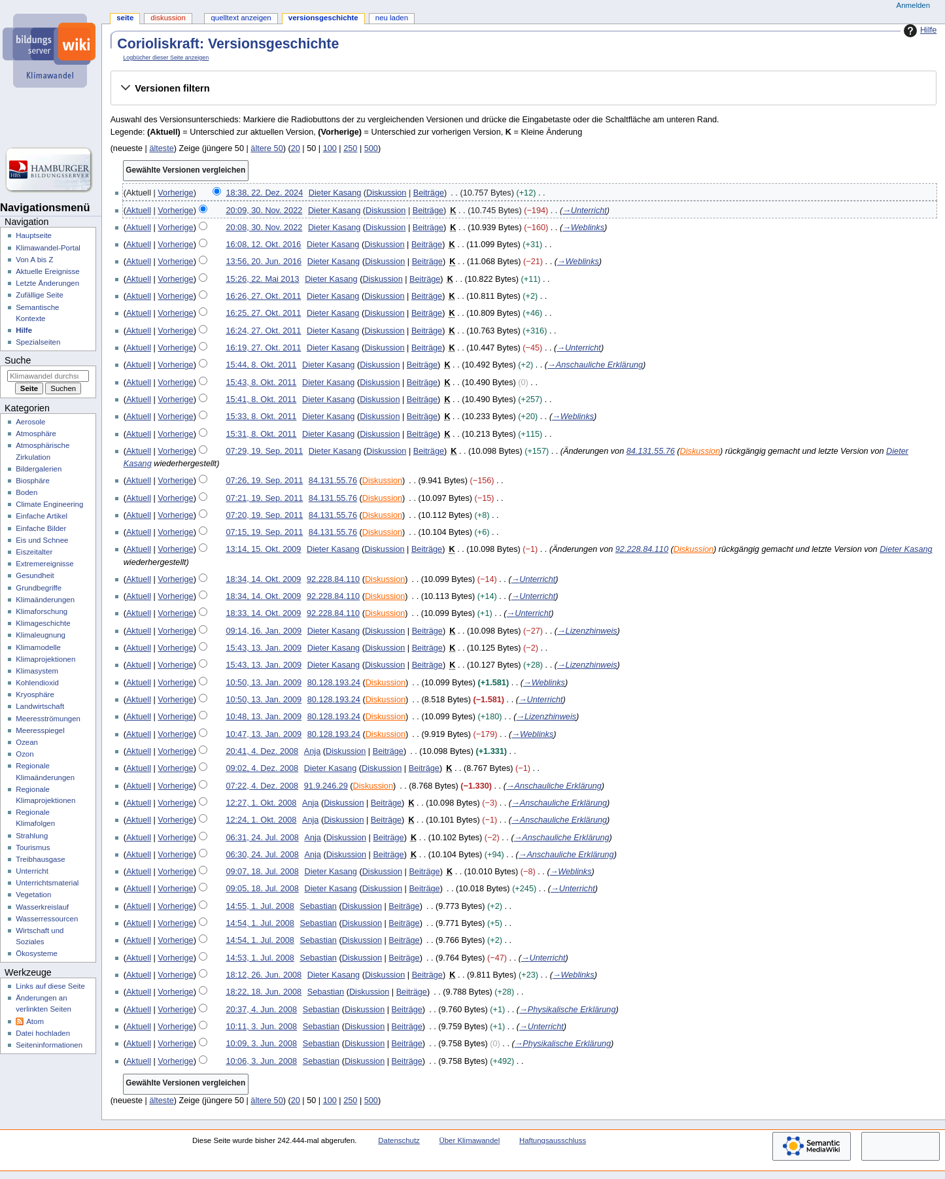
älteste (161, 148)
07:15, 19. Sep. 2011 (264, 532)
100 (330, 148)
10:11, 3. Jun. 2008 (261, 1026)
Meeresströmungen (48, 719)
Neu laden (391, 18)
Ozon (24, 754)
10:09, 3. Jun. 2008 (261, 1043)
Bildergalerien (38, 469)
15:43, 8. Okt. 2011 (261, 382)
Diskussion (386, 192)
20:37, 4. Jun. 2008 (261, 1009)
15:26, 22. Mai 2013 (262, 279)
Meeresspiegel (40, 730)
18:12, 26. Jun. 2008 (263, 975)
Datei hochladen (43, 1033)
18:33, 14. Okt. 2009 (263, 613)
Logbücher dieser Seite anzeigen (166, 57)
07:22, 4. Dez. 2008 (262, 786)
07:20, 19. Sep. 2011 (264, 515)
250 (350, 148)
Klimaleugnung (40, 635)
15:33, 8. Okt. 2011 (261, 416)
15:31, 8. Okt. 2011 (261, 434)
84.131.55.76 (651, 451)
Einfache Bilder (41, 528)
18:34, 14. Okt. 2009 (263, 579)
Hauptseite (34, 235)
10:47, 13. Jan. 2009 (263, 734)
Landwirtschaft (40, 706)
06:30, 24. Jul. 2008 (262, 854)
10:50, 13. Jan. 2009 (263, 682)
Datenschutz (399, 1140)
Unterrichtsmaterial (47, 883)
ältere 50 (266, 148)
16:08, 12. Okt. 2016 (263, 244)
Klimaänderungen (45, 600)
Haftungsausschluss (552, 1140)
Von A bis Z (34, 260)
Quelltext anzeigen (241, 18)
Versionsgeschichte (323, 18)
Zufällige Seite (39, 295)
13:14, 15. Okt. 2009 (263, 549)
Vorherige (175, 192)
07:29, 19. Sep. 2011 (264, 451)
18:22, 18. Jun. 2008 (263, 992)
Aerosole (30, 422)
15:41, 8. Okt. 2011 (261, 399)
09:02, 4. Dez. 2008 (262, 768)
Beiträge (428, 192)
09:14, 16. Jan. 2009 (263, 631)
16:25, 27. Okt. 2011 (263, 313)
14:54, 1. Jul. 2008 (260, 923)
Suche (18, 360)
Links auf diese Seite (50, 986)
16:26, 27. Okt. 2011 (263, 296)
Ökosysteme (37, 953)
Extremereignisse (44, 564)
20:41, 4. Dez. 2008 (262, 751)
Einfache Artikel (41, 516)
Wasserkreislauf (42, 907)
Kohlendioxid (37, 683)
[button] (523, 88)
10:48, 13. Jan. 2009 (263, 716)
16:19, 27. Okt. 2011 (263, 347)
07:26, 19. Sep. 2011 (264, 480)
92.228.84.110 (641, 549)
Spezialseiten (38, 342)
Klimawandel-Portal (48, 248)
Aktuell (138, 210)
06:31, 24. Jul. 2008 (262, 837)
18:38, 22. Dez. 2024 (264, 192)
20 (295, 148)
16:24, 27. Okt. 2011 (263, 330)
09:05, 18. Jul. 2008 (262, 888)
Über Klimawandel (469, 1140)
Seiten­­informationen (49, 1045)
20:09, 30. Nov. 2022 (264, 210)
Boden (26, 492)
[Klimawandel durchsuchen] (48, 376)
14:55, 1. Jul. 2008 (260, 906)
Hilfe (918, 30)
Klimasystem (37, 671)
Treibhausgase (40, 859)
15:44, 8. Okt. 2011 (261, 364)
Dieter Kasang (906, 549)
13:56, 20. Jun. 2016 (263, 261)
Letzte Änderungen (47, 283)
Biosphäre (33, 481)
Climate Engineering (49, 504)
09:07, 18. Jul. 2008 (262, 871)
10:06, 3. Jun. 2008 (261, 1061)
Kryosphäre (35, 694)
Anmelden (914, 5)
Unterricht (32, 871)
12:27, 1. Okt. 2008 (261, 803)
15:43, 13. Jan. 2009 (263, 648)
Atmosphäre (36, 433)
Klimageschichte (43, 623)
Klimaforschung (41, 611)
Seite (124, 18)
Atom (35, 1021)
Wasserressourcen (47, 919)
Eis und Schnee (42, 540)
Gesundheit (35, 575)
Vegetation (33, 894)
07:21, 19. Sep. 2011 (264, 498)
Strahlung (32, 836)
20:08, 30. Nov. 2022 (264, 227)
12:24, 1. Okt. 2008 (261, 820)
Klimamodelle (38, 647)
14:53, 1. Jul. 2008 (260, 958)
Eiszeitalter (34, 552)
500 (371, 148)
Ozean (27, 742)
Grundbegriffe (38, 588)
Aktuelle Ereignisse (47, 271)
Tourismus (33, 847)
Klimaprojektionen (45, 659)
